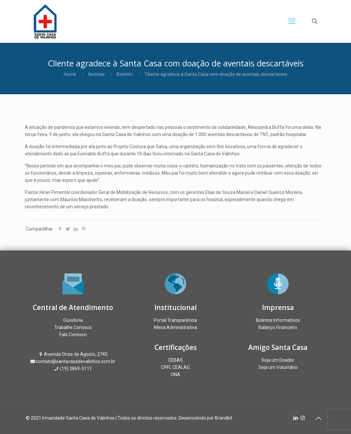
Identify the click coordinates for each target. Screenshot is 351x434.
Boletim (125, 74)
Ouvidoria (73, 320)
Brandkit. (224, 418)
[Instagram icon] (302, 418)
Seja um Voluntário (278, 367)
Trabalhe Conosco (73, 327)
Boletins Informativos (278, 320)
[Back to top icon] (318, 418)
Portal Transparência (175, 320)
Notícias (96, 74)
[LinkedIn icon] (295, 418)
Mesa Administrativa (175, 327)
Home (70, 74)
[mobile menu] (291, 21)
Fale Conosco (73, 334)
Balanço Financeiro (277, 327)
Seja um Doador (277, 360)
